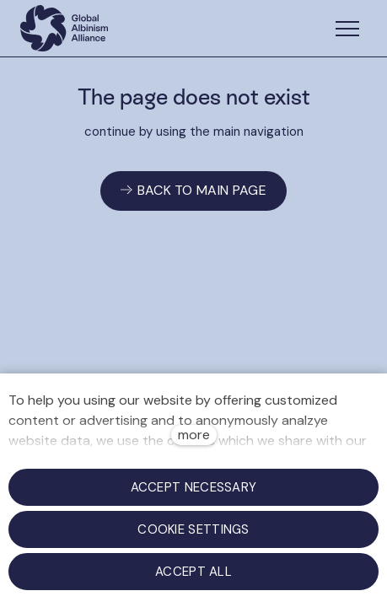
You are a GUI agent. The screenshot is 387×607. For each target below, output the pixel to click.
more (194, 434)
